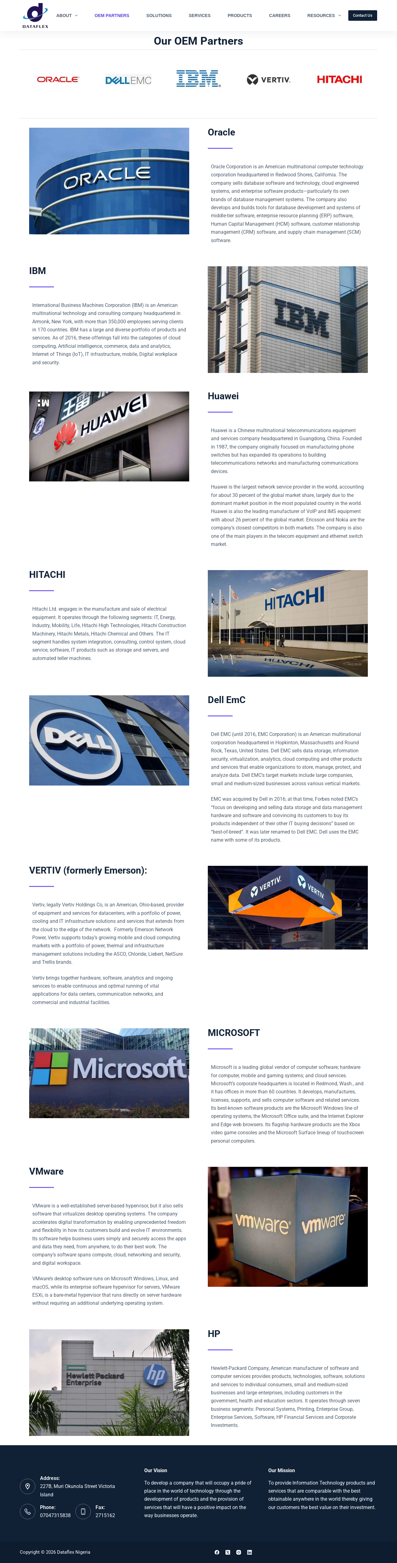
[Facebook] (217, 1552)
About (68, 15)
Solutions (159, 15)
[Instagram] (238, 1552)
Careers (279, 15)
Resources (325, 15)
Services (200, 15)
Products (240, 15)
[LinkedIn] (249, 1552)
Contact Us (362, 15)
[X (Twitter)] (227, 1552)
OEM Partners (112, 15)
